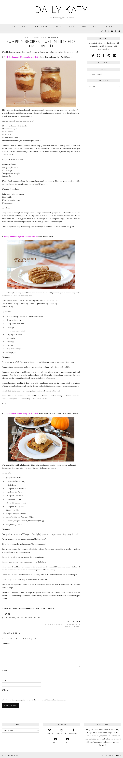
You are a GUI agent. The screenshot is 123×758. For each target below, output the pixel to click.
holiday (20, 618)
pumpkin (29, 618)
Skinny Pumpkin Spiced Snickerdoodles (21, 236)
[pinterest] (112, 31)
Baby (71, 26)
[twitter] (102, 31)
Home (13, 26)
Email (4, 680)
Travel (59, 26)
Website (5, 690)
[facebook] (108, 31)
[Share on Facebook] (3, 614)
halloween (10, 618)
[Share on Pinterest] (9, 614)
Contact (108, 26)
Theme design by (110, 755)
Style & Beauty (42, 26)
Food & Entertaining (49, 37)
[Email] (116, 31)
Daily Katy (61, 10)
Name (5, 670)
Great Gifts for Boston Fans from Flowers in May (60, 624)
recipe (37, 618)
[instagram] (106, 31)
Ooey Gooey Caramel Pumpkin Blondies (21, 413)
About (25, 26)
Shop (95, 26)
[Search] (119, 31)
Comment (6, 643)
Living (84, 26)
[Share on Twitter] (6, 614)
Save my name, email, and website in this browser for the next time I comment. (36, 699)
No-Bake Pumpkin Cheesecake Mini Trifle (22, 57)
